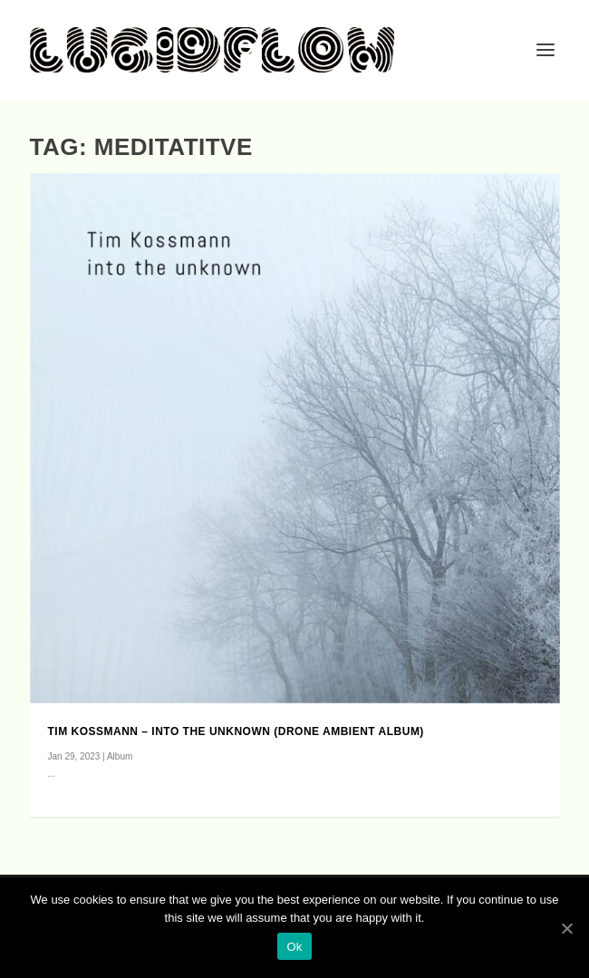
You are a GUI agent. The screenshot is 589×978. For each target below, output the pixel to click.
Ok (294, 947)
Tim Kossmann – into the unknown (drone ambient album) (236, 731)
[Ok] (566, 928)
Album (119, 756)
